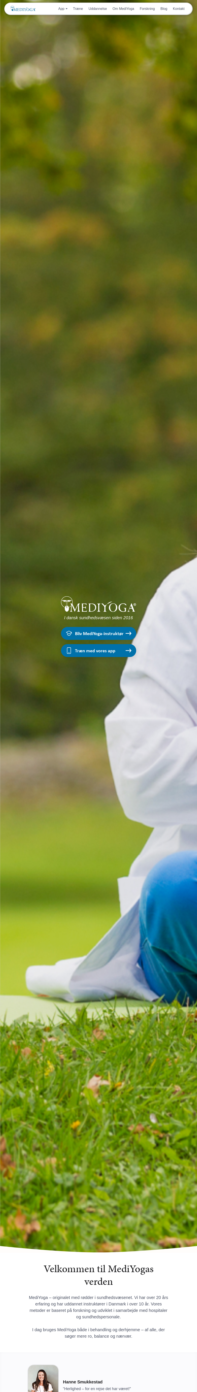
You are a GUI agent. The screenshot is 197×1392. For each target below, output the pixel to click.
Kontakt (179, 9)
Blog (163, 9)
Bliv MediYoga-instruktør (98, 633)
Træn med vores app (98, 650)
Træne (78, 9)
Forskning (147, 9)
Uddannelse (98, 9)
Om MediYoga (123, 9)
